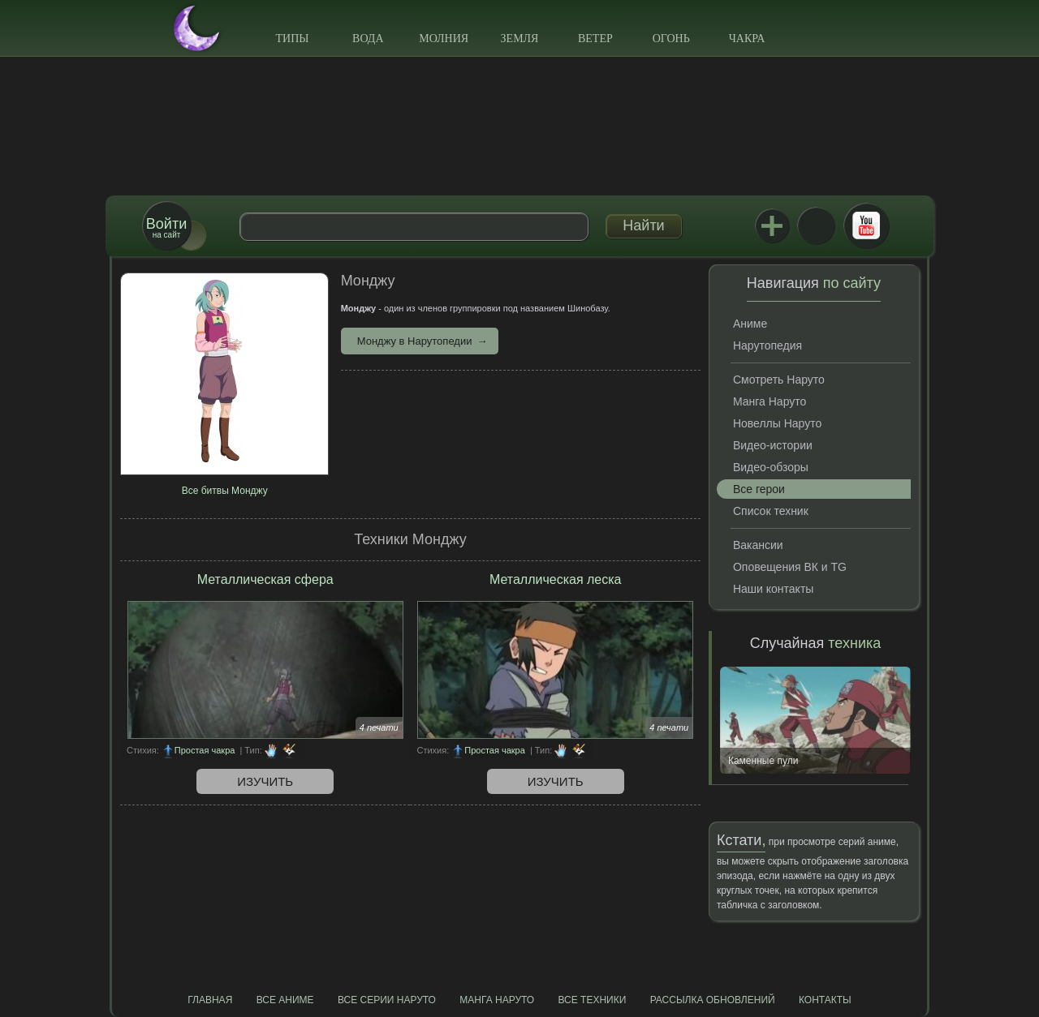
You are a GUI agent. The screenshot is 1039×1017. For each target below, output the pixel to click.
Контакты (825, 1000)
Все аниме (285, 1000)
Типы (291, 38)
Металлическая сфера (265, 579)
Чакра (747, 38)
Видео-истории (773, 445)
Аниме (750, 323)
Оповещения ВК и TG (790, 566)
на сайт (166, 227)
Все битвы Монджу (225, 490)
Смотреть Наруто (779, 379)
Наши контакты (773, 588)
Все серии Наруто (387, 1000)
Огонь (671, 38)
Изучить (265, 781)
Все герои (759, 489)
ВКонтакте (815, 225)
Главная (210, 1000)
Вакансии (758, 545)
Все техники (592, 1000)
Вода (367, 38)
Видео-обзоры (770, 467)
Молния (443, 38)
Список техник (770, 510)
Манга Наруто (769, 401)
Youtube (866, 225)
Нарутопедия (767, 345)
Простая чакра (205, 750)
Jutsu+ (772, 225)
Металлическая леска (555, 579)
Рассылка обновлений (712, 1000)
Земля (520, 38)
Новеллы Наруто (777, 423)
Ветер (595, 38)
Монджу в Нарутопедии (414, 341)
